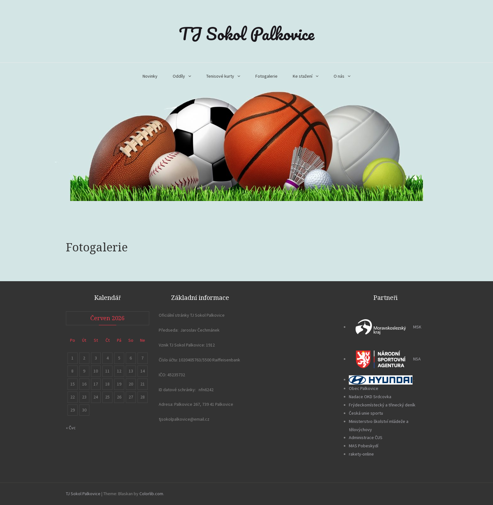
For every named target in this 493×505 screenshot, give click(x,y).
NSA (385, 359)
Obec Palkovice (363, 388)
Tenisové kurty (220, 76)
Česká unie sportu (366, 413)
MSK (385, 327)
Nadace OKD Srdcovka (370, 396)
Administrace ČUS (365, 437)
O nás (339, 76)
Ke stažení (302, 76)
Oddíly (179, 76)
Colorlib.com (151, 493)
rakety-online (361, 454)
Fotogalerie (266, 76)
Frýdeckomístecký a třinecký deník (382, 405)
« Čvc (71, 428)
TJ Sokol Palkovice (246, 34)
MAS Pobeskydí (363, 446)
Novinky (150, 76)
